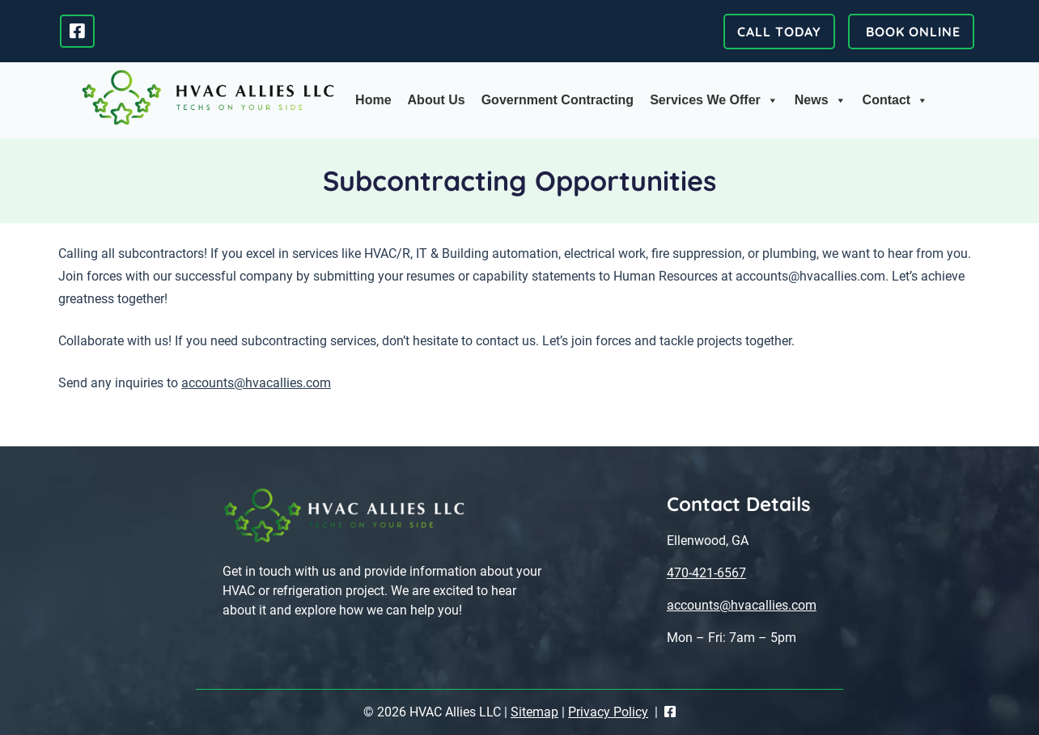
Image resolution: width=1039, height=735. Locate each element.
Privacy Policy (608, 712)
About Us (436, 100)
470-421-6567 (706, 573)
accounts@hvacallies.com (256, 383)
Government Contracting (557, 100)
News (820, 100)
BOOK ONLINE (911, 31)
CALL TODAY (779, 31)
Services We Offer (714, 100)
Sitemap (534, 712)
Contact (896, 100)
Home (373, 100)
